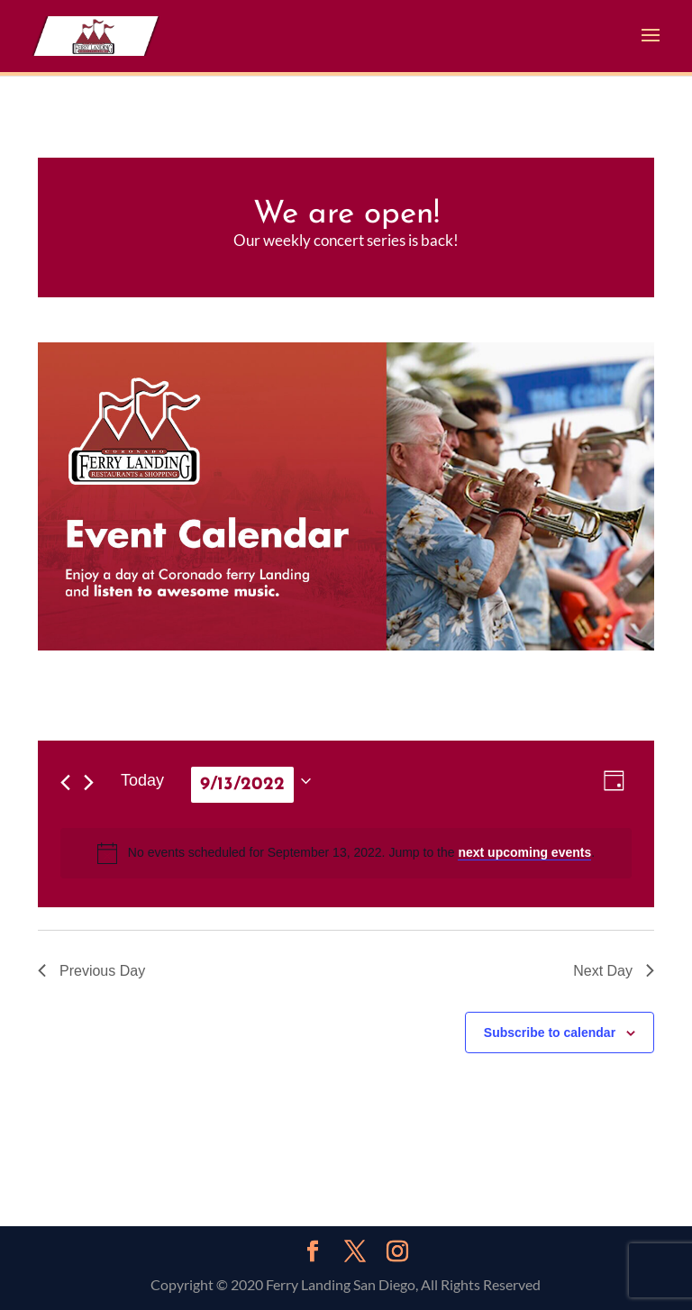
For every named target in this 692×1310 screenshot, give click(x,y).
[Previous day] (65, 782)
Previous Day (91, 970)
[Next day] (89, 782)
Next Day (613, 970)
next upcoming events (524, 852)
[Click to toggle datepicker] (251, 781)
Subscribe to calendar (549, 1032)
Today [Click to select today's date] (142, 780)
